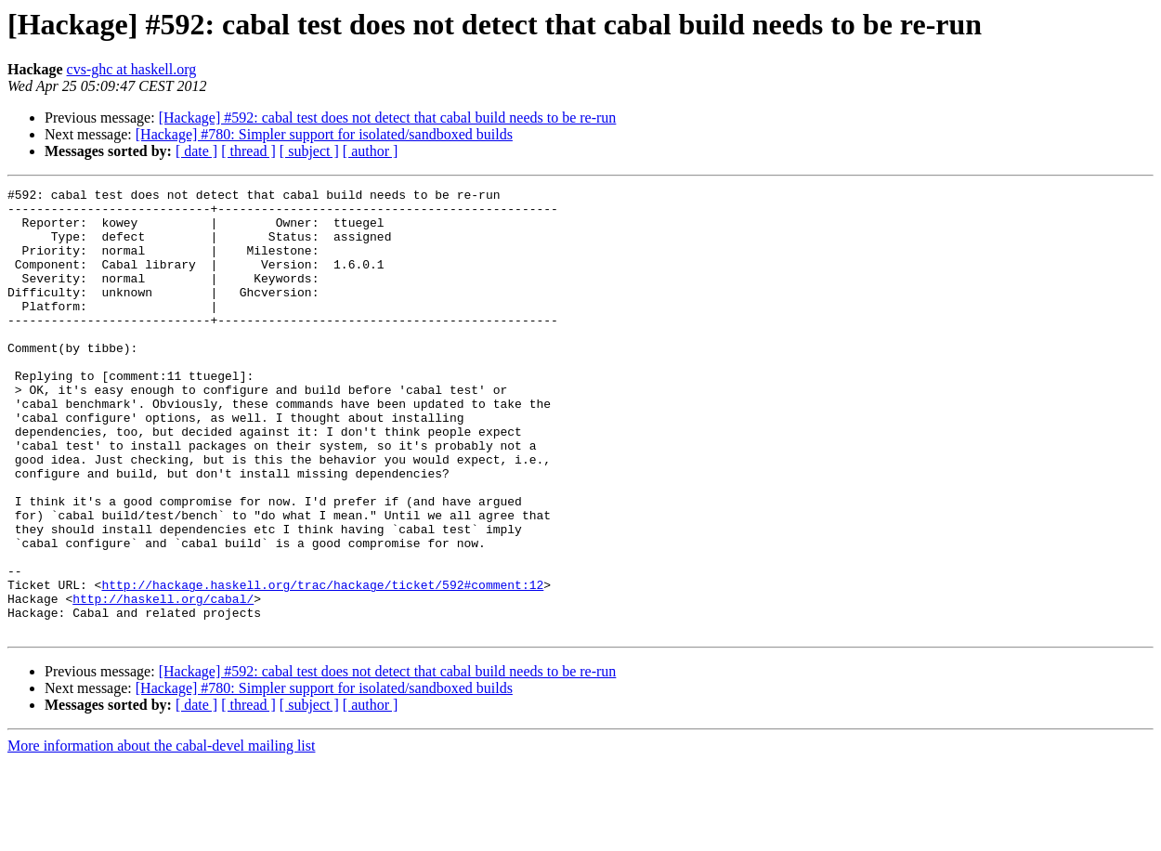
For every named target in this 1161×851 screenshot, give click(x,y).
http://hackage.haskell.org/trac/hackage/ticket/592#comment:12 (322, 665)
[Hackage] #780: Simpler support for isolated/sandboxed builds (324, 134)
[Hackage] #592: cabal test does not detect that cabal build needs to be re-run (388, 117)
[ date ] (196, 151)
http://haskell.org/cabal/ (163, 682)
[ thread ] (248, 151)
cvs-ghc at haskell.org (132, 69)
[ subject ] (309, 151)
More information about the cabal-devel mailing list (161, 835)
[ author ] (370, 151)
